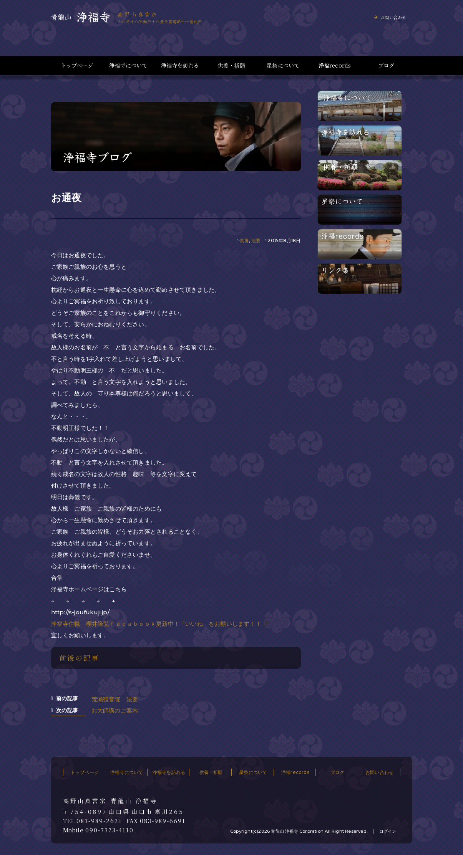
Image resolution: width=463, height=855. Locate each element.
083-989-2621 (99, 820)
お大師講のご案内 (114, 710)
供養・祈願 (231, 65)
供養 (244, 240)
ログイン (388, 831)
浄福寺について (128, 65)
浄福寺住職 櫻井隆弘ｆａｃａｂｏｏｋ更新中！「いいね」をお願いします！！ (156, 623)
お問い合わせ (393, 17)
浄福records (335, 65)
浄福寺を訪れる (180, 65)
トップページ (77, 65)
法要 (256, 240)
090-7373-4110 (109, 830)
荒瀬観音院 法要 (114, 699)
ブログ (386, 65)
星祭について (283, 65)
